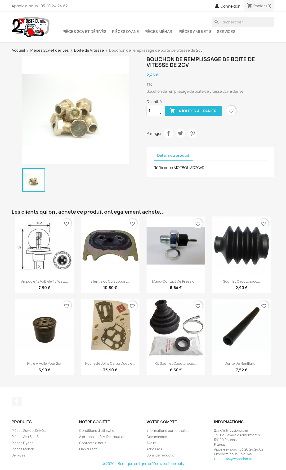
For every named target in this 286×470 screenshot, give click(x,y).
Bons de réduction (162, 455)
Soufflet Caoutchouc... (241, 281)
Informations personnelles (168, 430)
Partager (168, 133)
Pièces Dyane (125, 31)
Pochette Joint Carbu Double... (110, 363)
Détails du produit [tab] (173, 155)
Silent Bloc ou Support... (110, 281)
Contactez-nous (92, 443)
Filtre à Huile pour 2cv (44, 363)
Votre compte (162, 421)
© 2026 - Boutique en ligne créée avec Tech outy (143, 463)
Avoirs (151, 443)
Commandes (157, 436)
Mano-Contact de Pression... (175, 281)
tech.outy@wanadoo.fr (233, 458)
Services (226, 31)
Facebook (17, 401)
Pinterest (192, 133)
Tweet (180, 133)
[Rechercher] (243, 22)
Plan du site (88, 449)
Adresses (154, 449)
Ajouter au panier (193, 111)
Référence (163, 167)
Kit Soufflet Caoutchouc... (176, 363)
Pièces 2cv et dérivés (85, 31)
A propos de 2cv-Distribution (102, 436)
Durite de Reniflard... (241, 363)
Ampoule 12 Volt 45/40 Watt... (44, 281)
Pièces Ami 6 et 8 (195, 31)
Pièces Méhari (158, 31)
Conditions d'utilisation (97, 430)
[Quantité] (152, 111)
